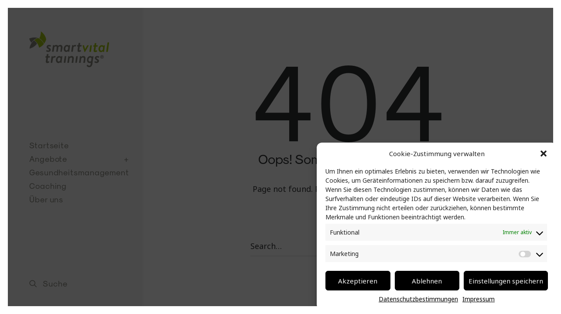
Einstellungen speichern (506, 280)
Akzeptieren (357, 280)
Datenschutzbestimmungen (418, 299)
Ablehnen (427, 280)
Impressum (478, 299)
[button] (543, 153)
